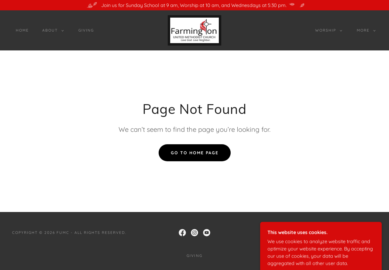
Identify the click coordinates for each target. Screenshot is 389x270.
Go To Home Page (195, 153)
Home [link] (22, 30)
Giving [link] (86, 30)
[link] (194, 30)
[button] (52, 30)
